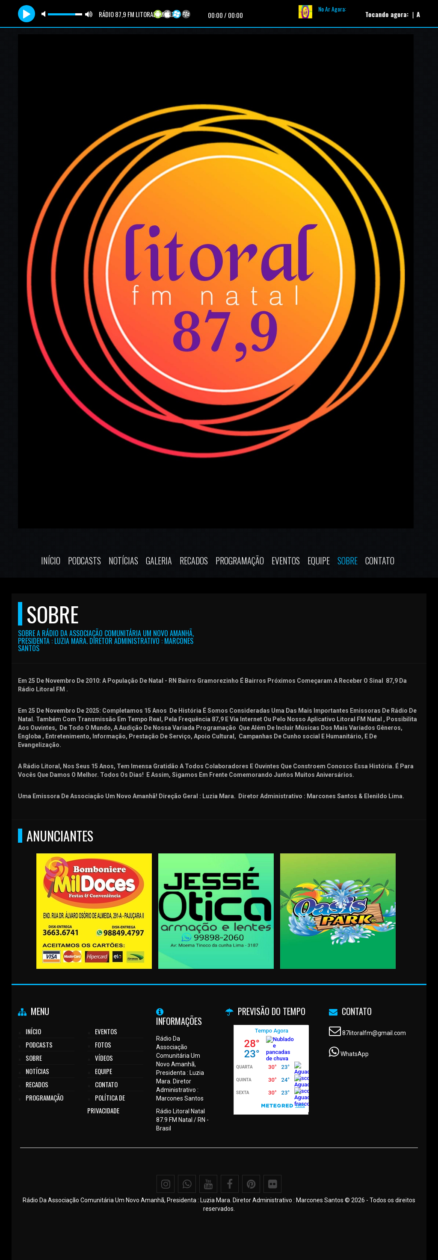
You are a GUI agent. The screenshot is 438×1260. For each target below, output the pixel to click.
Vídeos (104, 1057)
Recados (194, 560)
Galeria (159, 560)
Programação (240, 560)
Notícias (123, 560)
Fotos (103, 1044)
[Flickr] (272, 1184)
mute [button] (45, 14)
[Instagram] (166, 1184)
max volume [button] (89, 14)
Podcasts (84, 560)
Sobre (347, 560)
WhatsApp (354, 1053)
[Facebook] (230, 1184)
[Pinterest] (251, 1184)
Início (50, 560)
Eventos (286, 560)
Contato (379, 560)
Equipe (319, 560)
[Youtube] (208, 1184)
